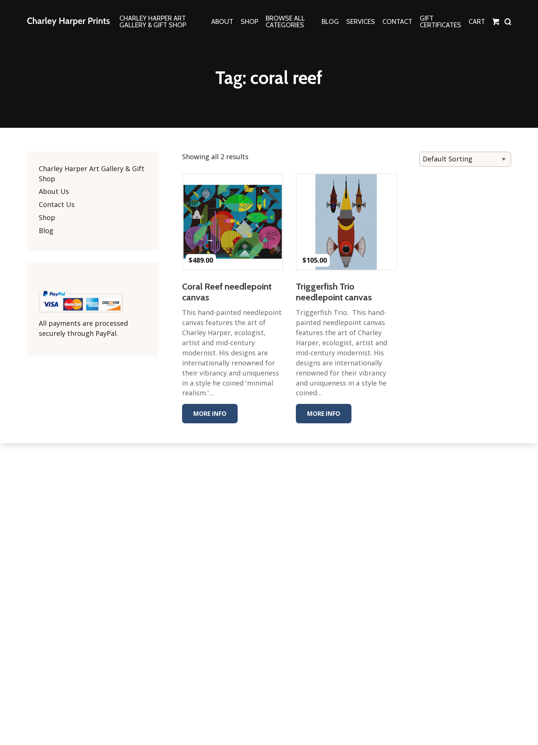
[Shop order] (465, 159)
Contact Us (57, 204)
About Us (54, 191)
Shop (47, 217)
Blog (46, 230)
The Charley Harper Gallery (68, 21)
